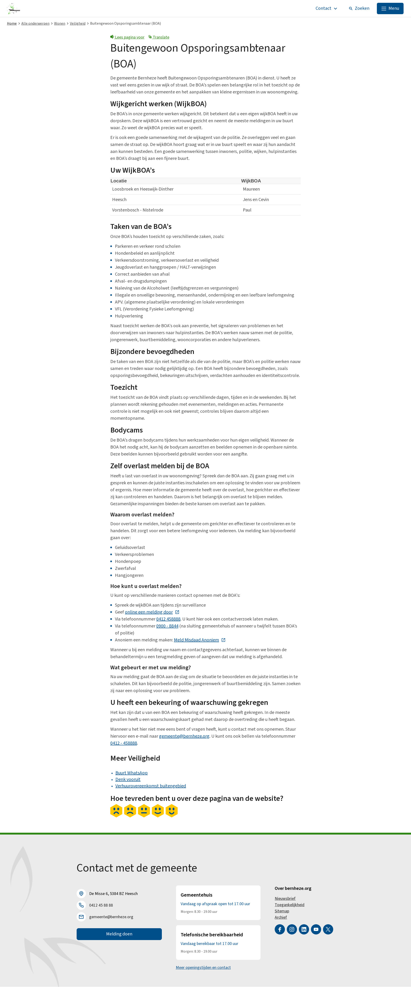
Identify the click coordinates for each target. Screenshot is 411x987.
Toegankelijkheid (289, 905)
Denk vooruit (127, 779)
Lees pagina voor (127, 37)
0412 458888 (168, 619)
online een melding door (152, 612)
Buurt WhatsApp (131, 773)
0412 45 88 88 (101, 905)
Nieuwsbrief (285, 899)
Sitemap (282, 911)
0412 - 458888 (123, 743)
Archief (281, 918)
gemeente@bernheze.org (184, 736)
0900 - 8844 (167, 626)
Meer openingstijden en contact (203, 968)
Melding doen (119, 934)
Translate (158, 37)
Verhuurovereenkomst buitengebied (150, 786)
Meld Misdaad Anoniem (200, 640)
